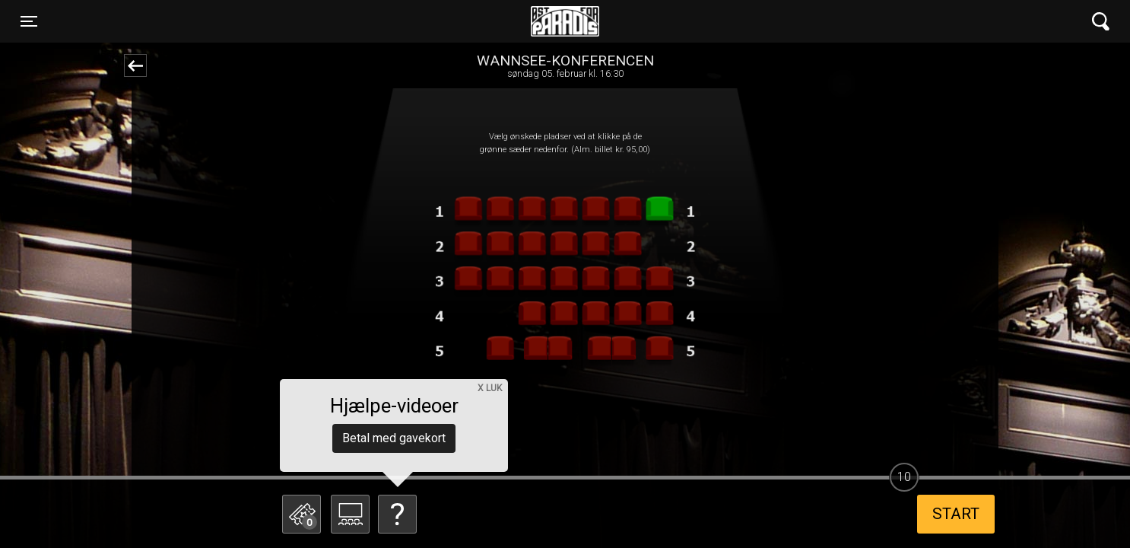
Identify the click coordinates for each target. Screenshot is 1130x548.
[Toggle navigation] (28, 21)
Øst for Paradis (565, 21)
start (955, 514)
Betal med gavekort (394, 438)
